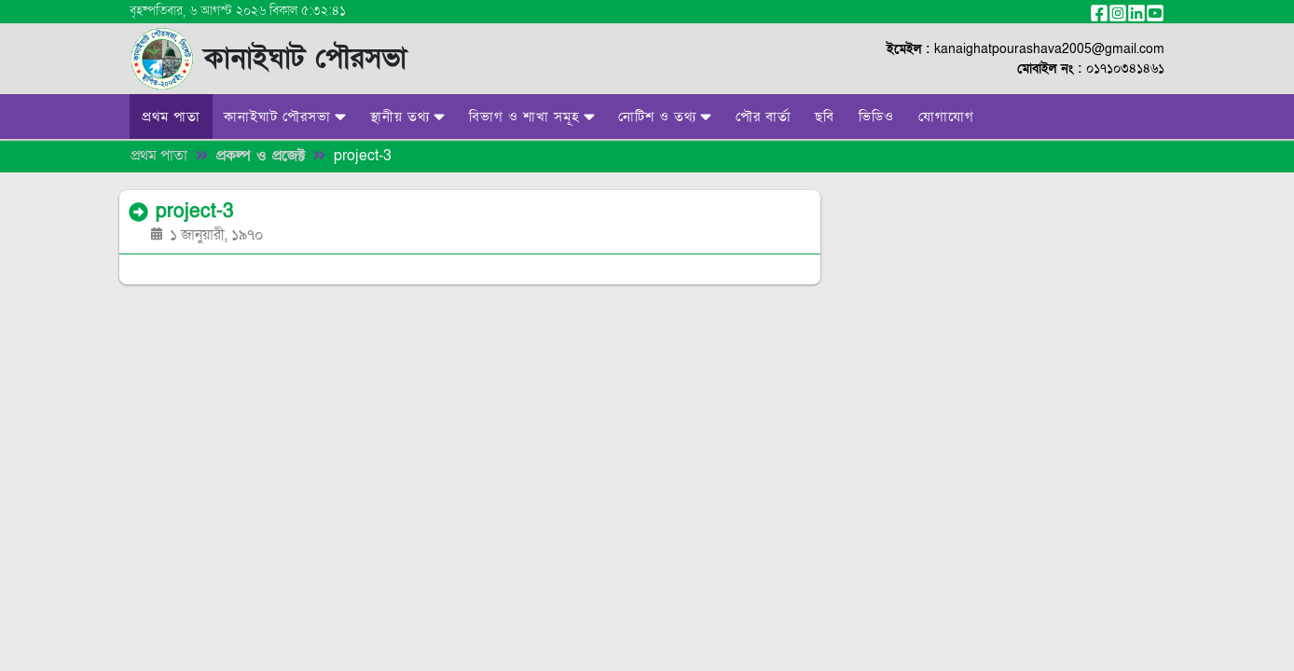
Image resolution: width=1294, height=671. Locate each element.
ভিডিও (876, 116)
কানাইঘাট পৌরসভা (285, 116)
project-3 (363, 155)
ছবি (824, 116)
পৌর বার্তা (764, 116)
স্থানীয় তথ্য (407, 116)
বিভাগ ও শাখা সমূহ (532, 116)
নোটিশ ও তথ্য (664, 116)
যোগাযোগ (946, 116)
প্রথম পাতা (171, 116)
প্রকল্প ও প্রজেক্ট (260, 155)
